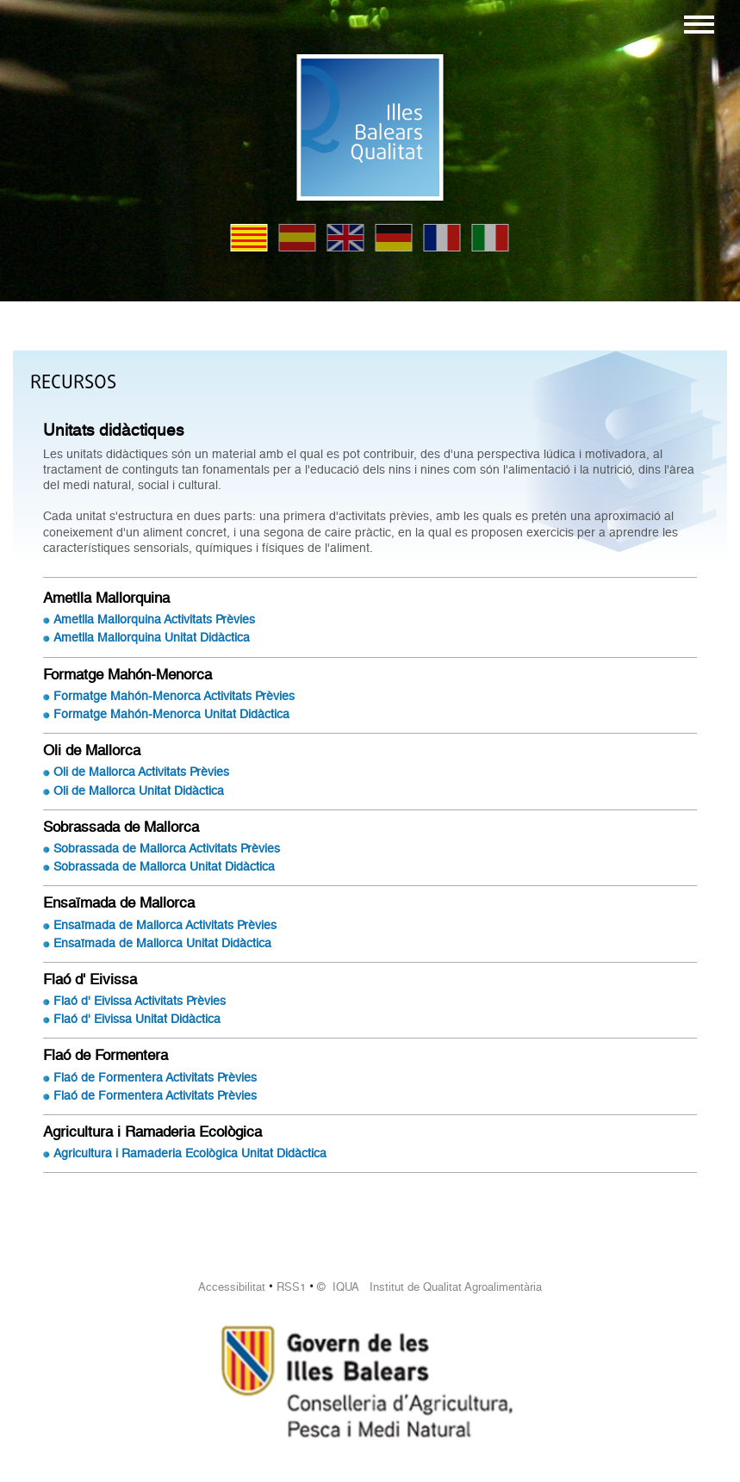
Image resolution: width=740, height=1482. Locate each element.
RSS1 (291, 1286)
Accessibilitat (231, 1286)
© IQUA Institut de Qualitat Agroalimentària (429, 1286)
